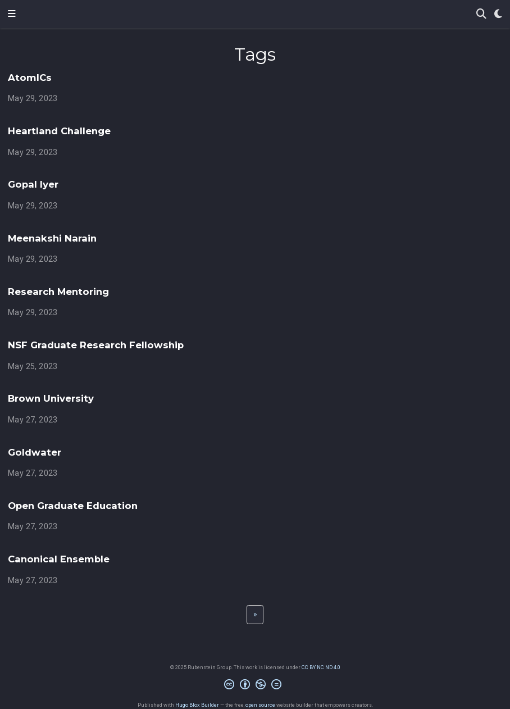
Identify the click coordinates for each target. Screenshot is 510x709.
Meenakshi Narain (52, 238)
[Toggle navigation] (12, 14)
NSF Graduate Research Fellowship (96, 345)
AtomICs (30, 77)
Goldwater (34, 452)
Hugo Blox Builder (197, 705)
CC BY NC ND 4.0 (321, 667)
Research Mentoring (58, 291)
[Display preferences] (498, 14)
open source (260, 705)
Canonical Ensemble (59, 559)
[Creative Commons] (255, 686)
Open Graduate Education (73, 505)
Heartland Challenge (59, 131)
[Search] (481, 14)
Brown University (51, 398)
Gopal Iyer (33, 184)
